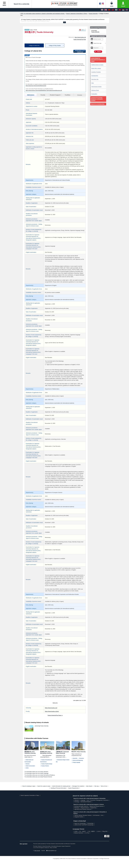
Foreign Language (76, 762)
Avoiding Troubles (96, 72)
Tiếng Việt (104, 831)
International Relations (86, 801)
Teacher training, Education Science (82, 815)
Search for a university (20, 4)
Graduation (94, 94)
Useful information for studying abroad (61, 786)
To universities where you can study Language (36, 773)
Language (82, 800)
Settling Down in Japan (97, 64)
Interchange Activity (96, 86)
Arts (102, 815)
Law (88, 800)
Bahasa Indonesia (78, 833)
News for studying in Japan (28, 786)
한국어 (99, 831)
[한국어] (116, 10)
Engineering (93, 807)
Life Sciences (96, 815)
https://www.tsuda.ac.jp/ (80, 37)
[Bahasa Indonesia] (123, 10)
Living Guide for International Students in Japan (98, 60)
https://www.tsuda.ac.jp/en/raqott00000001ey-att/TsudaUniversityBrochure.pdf (44, 90)
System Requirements (73, 788)
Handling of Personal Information (58, 788)
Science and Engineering (78, 760)
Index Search (89, 786)
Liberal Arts (75, 758)
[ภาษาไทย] (126, 10)
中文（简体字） (83, 831)
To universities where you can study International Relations (40, 775)
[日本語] (102, 10)
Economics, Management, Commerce (99, 800)
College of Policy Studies (55, 45)
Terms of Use (104, 786)
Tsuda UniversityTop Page (79, 39)
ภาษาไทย (86, 833)
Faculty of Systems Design (46, 763)
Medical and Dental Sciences (97, 806)
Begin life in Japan (96, 68)
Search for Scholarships (98, 104)
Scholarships (94, 75)
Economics (81, 758)
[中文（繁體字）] (112, 10)
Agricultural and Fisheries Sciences (82, 809)
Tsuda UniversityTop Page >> (55, 715)
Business (27, 763)
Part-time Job (94, 79)
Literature (76, 800)
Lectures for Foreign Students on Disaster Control (97, 99)
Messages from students (78, 786)
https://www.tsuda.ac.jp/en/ (52, 711)
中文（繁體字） (92, 831)
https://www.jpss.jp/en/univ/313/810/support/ (36, 85)
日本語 (75, 831)
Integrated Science (78, 816)
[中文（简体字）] (109, 10)
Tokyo (31, 29)
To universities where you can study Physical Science (38, 776)
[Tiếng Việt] (119, 10)
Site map (96, 786)
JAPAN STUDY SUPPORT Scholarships (84, 825)
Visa (92, 83)
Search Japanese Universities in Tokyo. (30, 795)
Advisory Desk (95, 90)
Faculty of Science (45, 765)
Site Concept (36, 850)
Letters (27, 767)
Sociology (76, 801)
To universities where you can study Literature (36, 771)
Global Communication (30, 765)
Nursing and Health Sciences (81, 806)
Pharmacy (76, 807)
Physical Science (85, 807)
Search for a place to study (43, 786)
